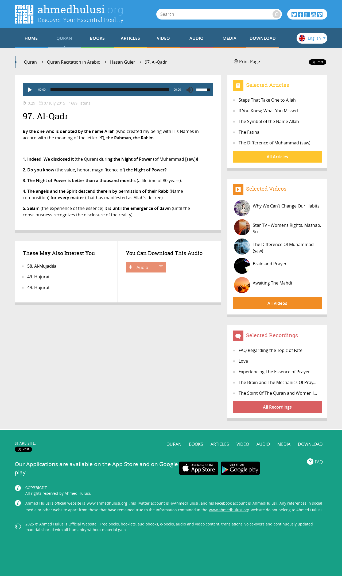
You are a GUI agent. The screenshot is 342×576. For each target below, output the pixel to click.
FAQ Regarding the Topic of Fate (270, 350)
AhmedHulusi (264, 503)
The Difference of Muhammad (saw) (274, 143)
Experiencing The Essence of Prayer (274, 372)
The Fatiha (249, 132)
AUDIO (196, 38)
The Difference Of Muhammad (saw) (274, 247)
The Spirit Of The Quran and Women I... (278, 393)
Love (243, 361)
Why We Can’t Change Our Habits (277, 208)
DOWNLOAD (263, 38)
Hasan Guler (122, 62)
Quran (30, 62)
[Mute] (189, 89)
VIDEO (163, 38)
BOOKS (97, 38)
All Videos (277, 303)
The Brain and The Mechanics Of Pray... (277, 382)
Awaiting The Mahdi (263, 285)
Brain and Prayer (260, 266)
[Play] (29, 89)
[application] (118, 89)
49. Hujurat (38, 277)
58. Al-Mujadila (41, 266)
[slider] (109, 89)
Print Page (247, 61)
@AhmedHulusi (184, 503)
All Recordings (277, 407)
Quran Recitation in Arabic (73, 62)
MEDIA (229, 38)
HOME (31, 38)
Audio (149, 267)
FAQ (319, 462)
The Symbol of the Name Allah (269, 121)
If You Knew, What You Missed (268, 111)
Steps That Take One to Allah (267, 100)
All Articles (277, 157)
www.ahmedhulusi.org (107, 503)
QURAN (64, 38)
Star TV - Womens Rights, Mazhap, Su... (277, 227)
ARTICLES (130, 38)
